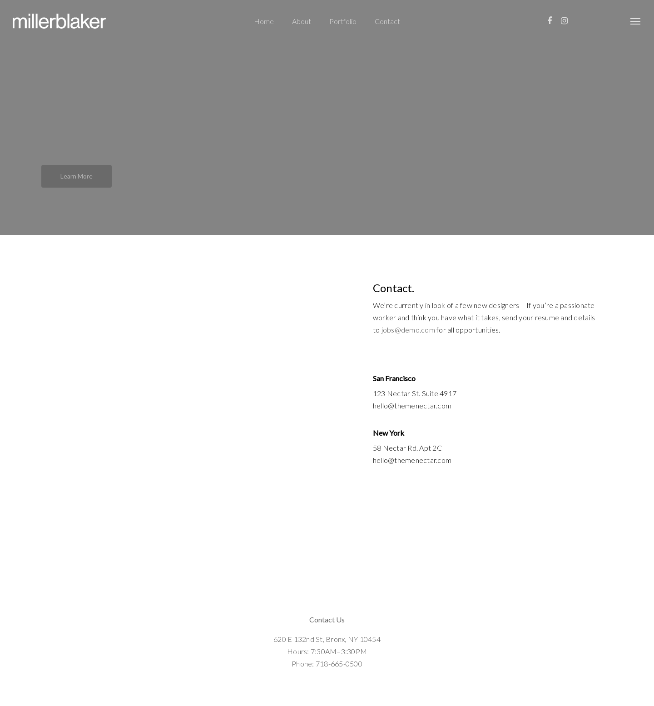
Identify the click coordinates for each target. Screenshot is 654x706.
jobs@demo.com (408, 329)
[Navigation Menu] (636, 21)
